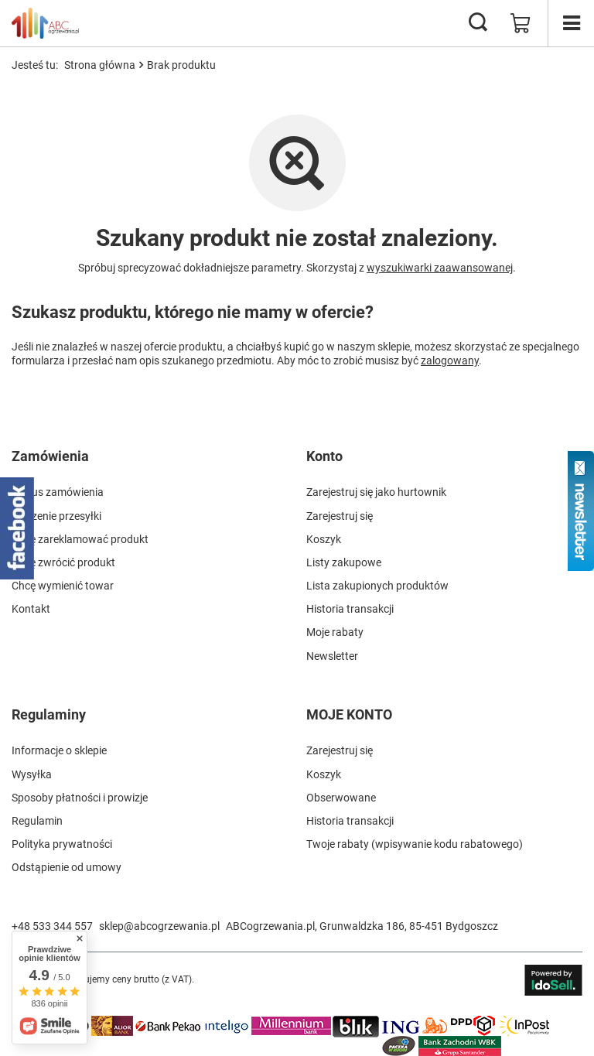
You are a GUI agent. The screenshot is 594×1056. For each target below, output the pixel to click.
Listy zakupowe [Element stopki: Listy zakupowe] (343, 562)
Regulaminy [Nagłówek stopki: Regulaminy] (49, 714)
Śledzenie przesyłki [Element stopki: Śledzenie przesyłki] (56, 516)
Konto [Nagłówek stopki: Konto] (324, 456)
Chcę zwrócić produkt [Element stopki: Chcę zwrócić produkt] (63, 562)
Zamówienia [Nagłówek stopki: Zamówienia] (50, 456)
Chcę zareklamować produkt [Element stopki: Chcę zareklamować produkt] (80, 539)
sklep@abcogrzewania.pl (159, 926)
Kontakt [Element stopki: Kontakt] (31, 609)
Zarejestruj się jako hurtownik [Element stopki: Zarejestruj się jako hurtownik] (376, 492)
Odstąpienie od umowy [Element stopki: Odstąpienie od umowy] (66, 867)
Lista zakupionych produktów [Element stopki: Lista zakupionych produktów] (377, 585)
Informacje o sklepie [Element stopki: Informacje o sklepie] (59, 750)
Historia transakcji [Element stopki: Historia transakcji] (350, 609)
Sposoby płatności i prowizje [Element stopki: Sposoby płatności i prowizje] (80, 797)
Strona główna (99, 65)
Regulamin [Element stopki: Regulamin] (37, 821)
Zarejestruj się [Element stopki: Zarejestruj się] (339, 516)
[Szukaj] (478, 23)
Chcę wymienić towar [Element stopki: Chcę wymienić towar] (63, 585)
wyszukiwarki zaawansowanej (440, 267)
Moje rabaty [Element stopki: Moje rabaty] (335, 632)
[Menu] (571, 23)
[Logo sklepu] (45, 23)
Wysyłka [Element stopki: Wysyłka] (32, 774)
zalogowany (450, 360)
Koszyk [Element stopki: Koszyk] (323, 539)
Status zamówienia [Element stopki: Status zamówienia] (58, 492)
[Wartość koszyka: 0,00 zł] (520, 23)
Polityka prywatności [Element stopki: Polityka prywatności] (62, 844)
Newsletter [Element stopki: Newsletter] (332, 656)
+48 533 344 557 (52, 926)
